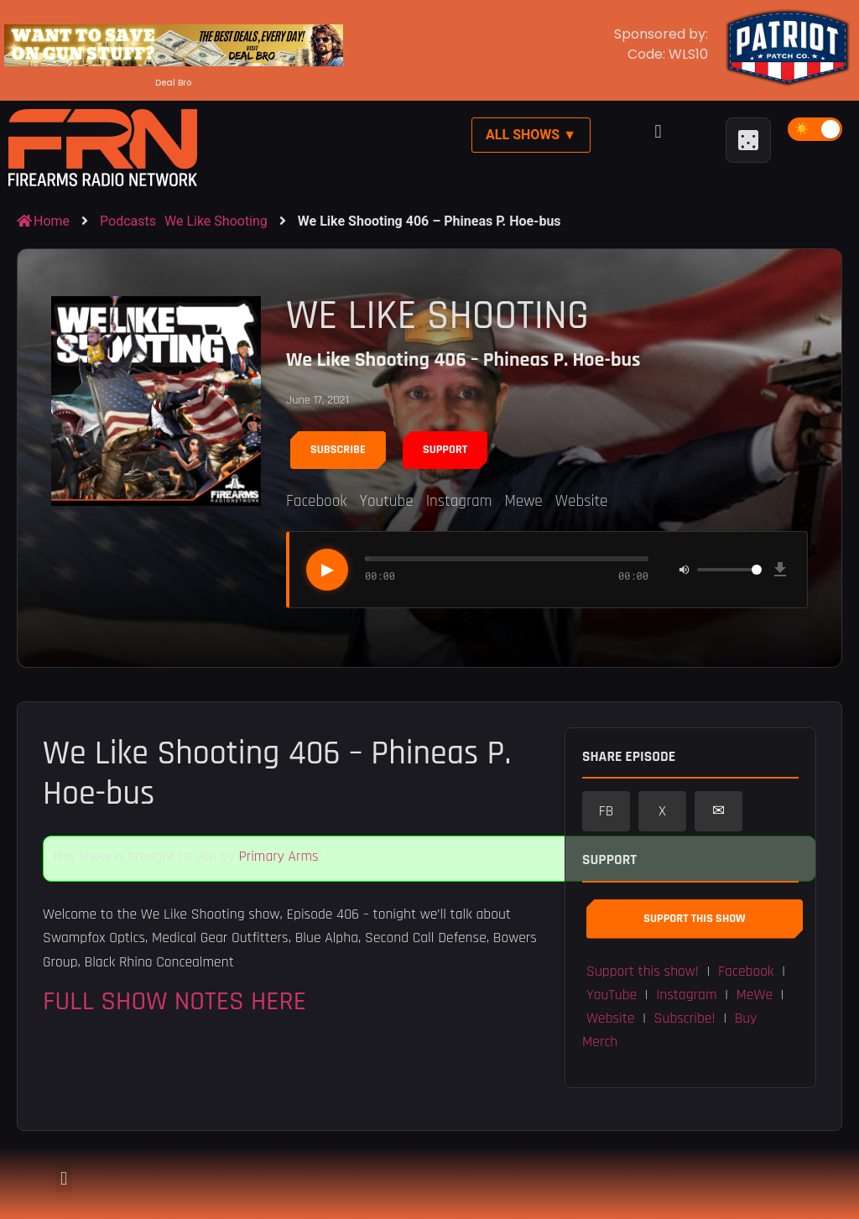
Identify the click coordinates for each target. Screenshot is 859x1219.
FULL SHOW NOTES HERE (174, 1001)
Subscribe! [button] (685, 1018)
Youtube (386, 501)
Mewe (523, 501)
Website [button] (610, 1018)
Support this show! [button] (642, 971)
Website (581, 501)
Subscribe (338, 449)
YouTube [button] (611, 995)
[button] (658, 131)
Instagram (459, 501)
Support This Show (694, 918)
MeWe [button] (755, 995)
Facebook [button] (745, 971)
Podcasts (128, 221)
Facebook (316, 501)
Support (445, 449)
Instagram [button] (686, 995)
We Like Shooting (216, 221)
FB (606, 811)
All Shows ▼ (531, 135)
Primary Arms (278, 856)
